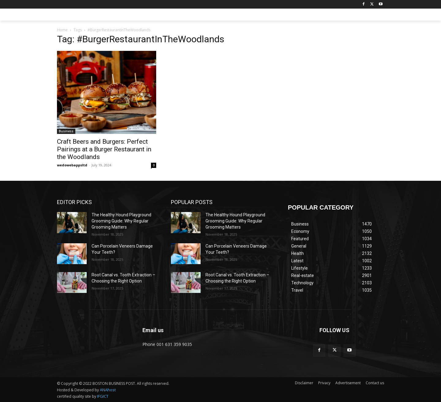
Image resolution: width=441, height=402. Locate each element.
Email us (153, 330)
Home (62, 29)
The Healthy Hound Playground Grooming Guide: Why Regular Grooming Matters (121, 220)
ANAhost (108, 390)
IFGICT (102, 396)
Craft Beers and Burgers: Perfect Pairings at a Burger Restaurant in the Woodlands (104, 149)
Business (66, 131)
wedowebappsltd (72, 165)
